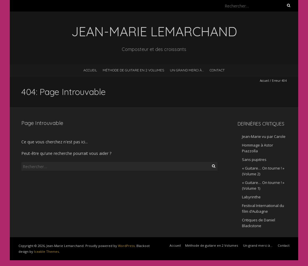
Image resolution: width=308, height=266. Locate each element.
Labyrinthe (251, 197)
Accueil (90, 70)
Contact (217, 70)
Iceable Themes (46, 251)
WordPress (126, 246)
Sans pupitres (254, 159)
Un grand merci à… (187, 70)
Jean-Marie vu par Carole (264, 136)
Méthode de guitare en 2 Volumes (133, 70)
